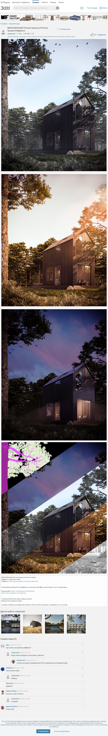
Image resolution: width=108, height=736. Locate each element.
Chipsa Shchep (11, 691)
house (56, 36)
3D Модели (5, 2)
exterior (9, 36)
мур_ (8, 645)
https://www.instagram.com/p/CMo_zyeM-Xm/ (23, 581)
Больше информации (62, 731)
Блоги (61, 2)
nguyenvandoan (12, 706)
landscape (15, 36)
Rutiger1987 (21, 660)
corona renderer (32, 36)
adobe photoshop (48, 36)
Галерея (35, 2)
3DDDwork (9, 668)
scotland (61, 36)
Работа (45, 2)
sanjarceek (11, 34)
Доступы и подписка (21, 2)
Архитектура (14, 24)
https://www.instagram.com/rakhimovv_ (14, 593)
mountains (67, 36)
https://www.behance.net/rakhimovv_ (23, 591)
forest (73, 36)
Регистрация (92, 8)
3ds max (40, 36)
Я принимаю (43, 731)
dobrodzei (9, 683)
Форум (53, 2)
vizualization (23, 36)
